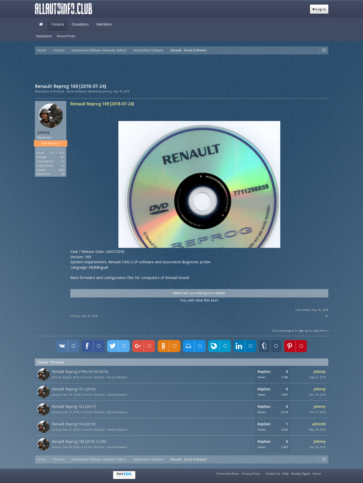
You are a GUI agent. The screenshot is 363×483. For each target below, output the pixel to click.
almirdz (319, 423)
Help (285, 473)
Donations (80, 24)
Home (41, 24)
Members (104, 24)
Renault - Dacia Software (110, 377)
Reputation (44, 36)
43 (63, 165)
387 (62, 157)
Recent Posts (66, 36)
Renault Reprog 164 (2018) (74, 423)
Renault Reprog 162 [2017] (74, 406)
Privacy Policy (251, 473)
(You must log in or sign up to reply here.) (300, 330)
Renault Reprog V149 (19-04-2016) (80, 371)
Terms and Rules (227, 473)
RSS (325, 473)
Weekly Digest (300, 473)
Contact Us (272, 473)
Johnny (107, 91)
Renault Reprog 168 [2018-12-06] (79, 441)
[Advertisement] (182, 68)
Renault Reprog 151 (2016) (74, 389)
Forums (57, 24)
